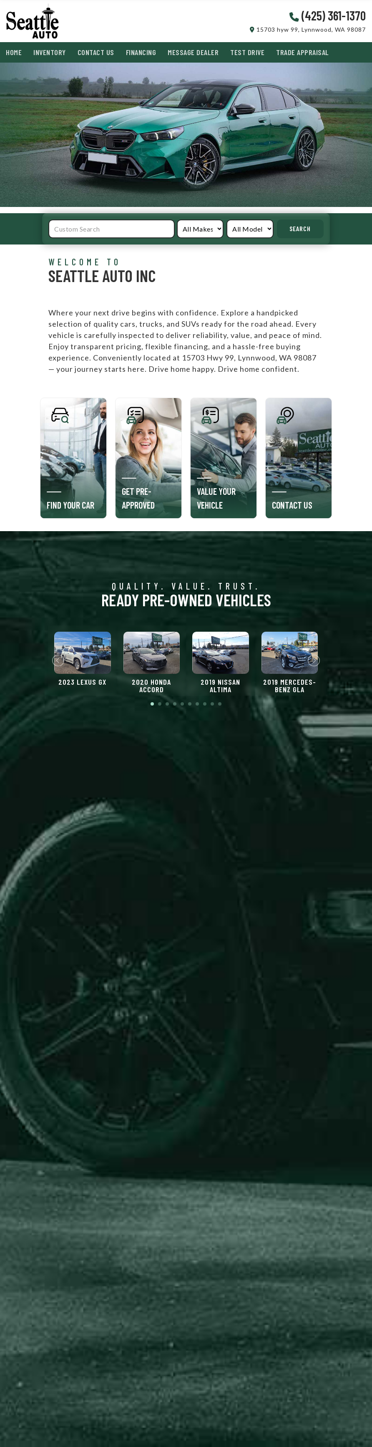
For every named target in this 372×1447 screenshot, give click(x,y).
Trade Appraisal (302, 52)
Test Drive (247, 52)
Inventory (49, 52)
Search (300, 228)
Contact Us (96, 52)
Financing (141, 52)
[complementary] (347, 1422)
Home (14, 52)
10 (219, 704)
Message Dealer (193, 52)
